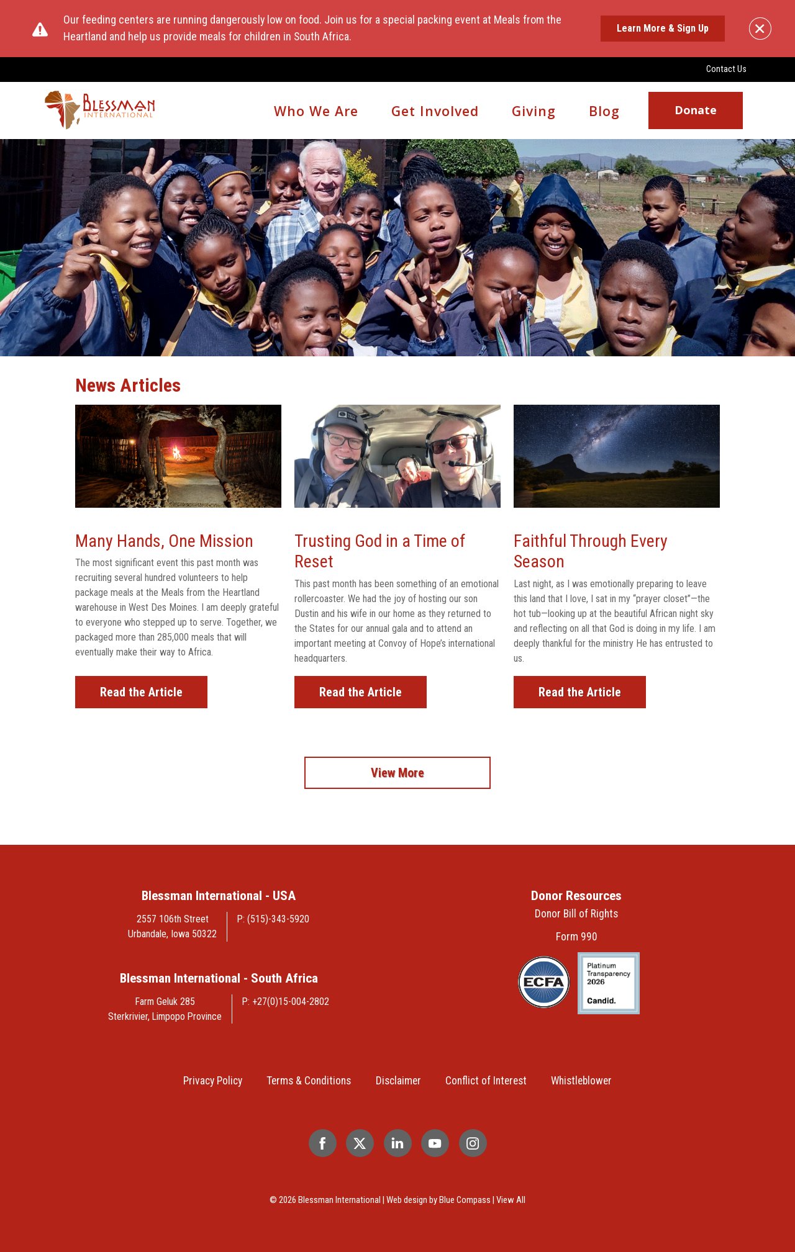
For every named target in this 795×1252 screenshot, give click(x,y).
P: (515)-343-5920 (273, 919)
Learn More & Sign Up (663, 28)
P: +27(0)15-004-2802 (285, 1001)
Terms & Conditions (308, 1080)
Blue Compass (465, 1199)
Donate (695, 110)
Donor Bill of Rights (576, 913)
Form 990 (576, 936)
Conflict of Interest (486, 1080)
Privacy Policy (212, 1080)
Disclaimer (398, 1080)
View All (510, 1199)
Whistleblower (581, 1080)
